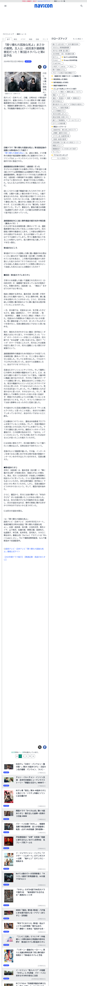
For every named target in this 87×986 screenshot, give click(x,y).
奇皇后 (61, 98)
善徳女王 (76, 98)
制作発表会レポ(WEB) (61, 82)
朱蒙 (68, 98)
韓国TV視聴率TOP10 (60, 85)
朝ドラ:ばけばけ (58, 44)
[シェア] (45, 67)
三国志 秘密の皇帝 (59, 139)
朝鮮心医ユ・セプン (74, 92)
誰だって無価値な (59, 120)
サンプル (56, 152)
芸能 (37, 39)
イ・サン (62, 95)
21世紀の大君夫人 (76, 104)
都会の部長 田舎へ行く (61, 117)
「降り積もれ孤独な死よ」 (14, 153)
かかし (55, 107)
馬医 (54, 95)
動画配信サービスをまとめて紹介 (64, 149)
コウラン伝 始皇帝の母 (61, 136)
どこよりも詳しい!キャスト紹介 (64, 89)
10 (39, 756)
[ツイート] (40, 67)
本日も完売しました (60, 114)
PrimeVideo (57, 63)
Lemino (63, 66)
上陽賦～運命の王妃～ (60, 133)
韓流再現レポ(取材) (60, 79)
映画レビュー (57, 145)
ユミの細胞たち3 (58, 111)
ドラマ (23, 39)
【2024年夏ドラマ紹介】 (14, 557)
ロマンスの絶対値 (59, 123)
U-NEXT (55, 66)
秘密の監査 (64, 107)
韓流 (15, 39)
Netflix (56, 57)
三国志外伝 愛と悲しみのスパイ (64, 130)
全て (8, 39)
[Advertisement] (43, 20)
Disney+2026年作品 (70, 60)
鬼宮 (54, 98)
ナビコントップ (8, 34)
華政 (62, 92)
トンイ (55, 92)
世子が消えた (57, 101)
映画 (30, 39)
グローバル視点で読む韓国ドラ (64, 73)
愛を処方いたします (60, 104)
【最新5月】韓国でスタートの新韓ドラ (67, 76)
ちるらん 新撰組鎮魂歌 (61, 47)
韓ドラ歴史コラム (59, 69)
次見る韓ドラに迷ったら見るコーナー (66, 142)
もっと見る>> (60, 158)
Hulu (72, 66)
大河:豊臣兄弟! (73, 44)
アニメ (45, 39)
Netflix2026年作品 (70, 57)
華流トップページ (59, 127)
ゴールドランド (74, 120)
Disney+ (56, 60)
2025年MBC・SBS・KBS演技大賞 (63, 54)
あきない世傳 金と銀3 (60, 51)
